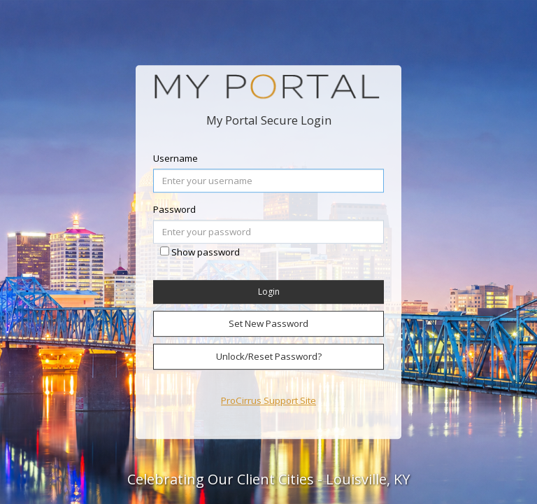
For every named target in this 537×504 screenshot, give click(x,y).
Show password (205, 252)
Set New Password (268, 323)
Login (269, 292)
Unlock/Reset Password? (269, 356)
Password (174, 210)
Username (175, 159)
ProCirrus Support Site (268, 400)
